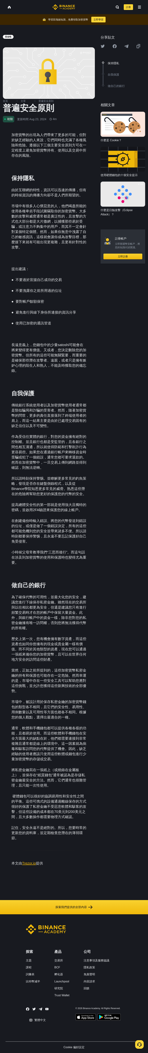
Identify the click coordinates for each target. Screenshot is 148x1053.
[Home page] (63, 7)
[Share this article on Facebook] (115, 46)
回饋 (86, 988)
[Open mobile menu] (139, 7)
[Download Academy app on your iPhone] (85, 1018)
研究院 (58, 988)
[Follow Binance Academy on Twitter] (34, 1009)
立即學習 (98, 19)
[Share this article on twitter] (103, 46)
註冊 (128, 7)
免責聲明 (89, 974)
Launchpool (61, 981)
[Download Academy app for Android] (109, 1018)
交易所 (58, 960)
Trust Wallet (61, 995)
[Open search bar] (116, 7)
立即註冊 (123, 256)
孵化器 (58, 974)
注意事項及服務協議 (96, 960)
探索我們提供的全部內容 (74, 907)
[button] (139, 7)
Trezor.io (29, 863)
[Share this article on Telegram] (126, 46)
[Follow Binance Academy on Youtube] (47, 1009)
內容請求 (89, 981)
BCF (57, 967)
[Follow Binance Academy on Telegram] (40, 1009)
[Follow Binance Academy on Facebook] (27, 1009)
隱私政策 (89, 967)
